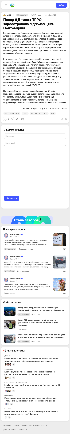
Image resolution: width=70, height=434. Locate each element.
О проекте (7, 425)
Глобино (10, 271)
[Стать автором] (35, 220)
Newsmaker (22, 15)
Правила (15, 425)
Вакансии (36, 425)
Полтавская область (39, 113)
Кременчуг (11, 249)
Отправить (11, 198)
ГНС (53, 113)
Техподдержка (26, 425)
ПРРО (25, 113)
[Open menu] (5, 5)
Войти (61, 5)
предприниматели (12, 113)
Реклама (44, 425)
